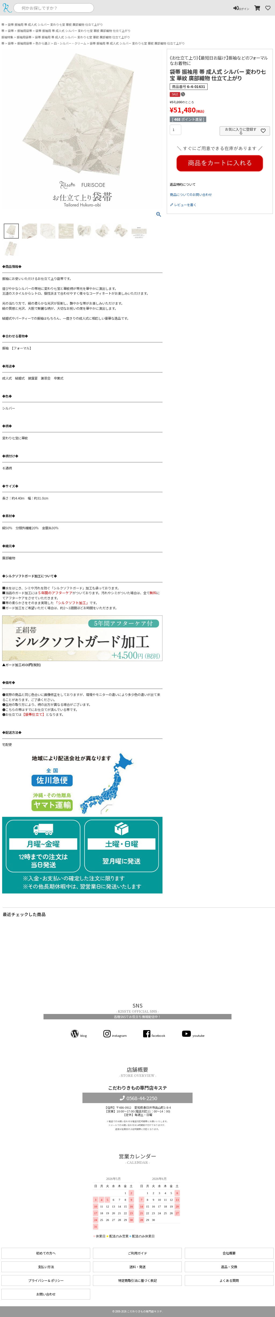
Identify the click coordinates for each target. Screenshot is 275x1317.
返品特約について (183, 184)
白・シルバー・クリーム (70, 43)
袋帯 (11, 30)
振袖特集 (7, 37)
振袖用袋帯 (24, 30)
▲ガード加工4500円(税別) (82, 641)
